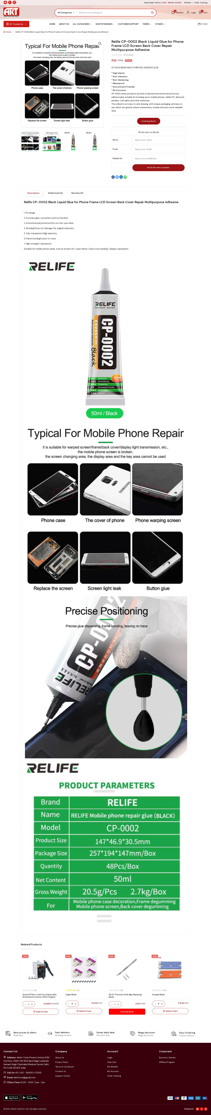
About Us (64, 24)
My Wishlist (112, 1066)
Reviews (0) (77, 193)
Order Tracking (200, 3)
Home (52, 24)
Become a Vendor (167, 1057)
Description (33, 193)
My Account (113, 1071)
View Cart (111, 1062)
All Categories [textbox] (65, 12)
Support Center (62, 1076)
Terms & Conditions (64, 1066)
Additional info (55, 193)
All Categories (82, 24)
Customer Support (128, 24)
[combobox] (66, 12)
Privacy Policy (61, 1062)
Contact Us (60, 1071)
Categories (16, 24)
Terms (147, 24)
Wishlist (187, 3)
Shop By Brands (105, 24)
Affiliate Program (167, 1062)
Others (160, 24)
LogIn (109, 1057)
